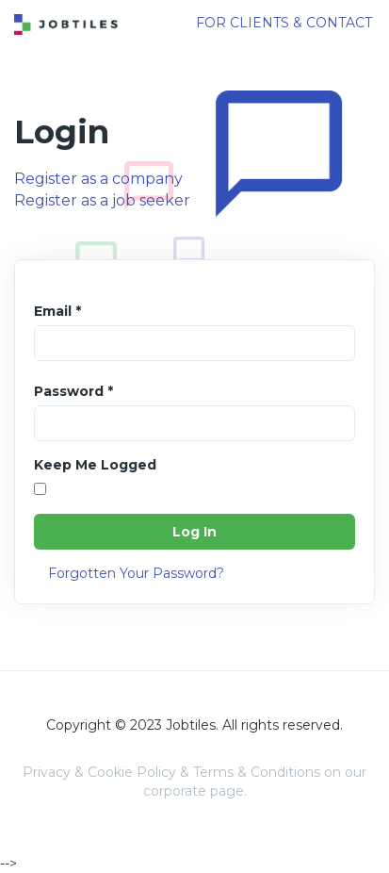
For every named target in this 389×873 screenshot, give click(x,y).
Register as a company (98, 179)
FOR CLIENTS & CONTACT (284, 22)
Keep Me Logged (95, 464)
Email (57, 311)
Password (73, 391)
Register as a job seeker (102, 200)
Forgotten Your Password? (136, 573)
